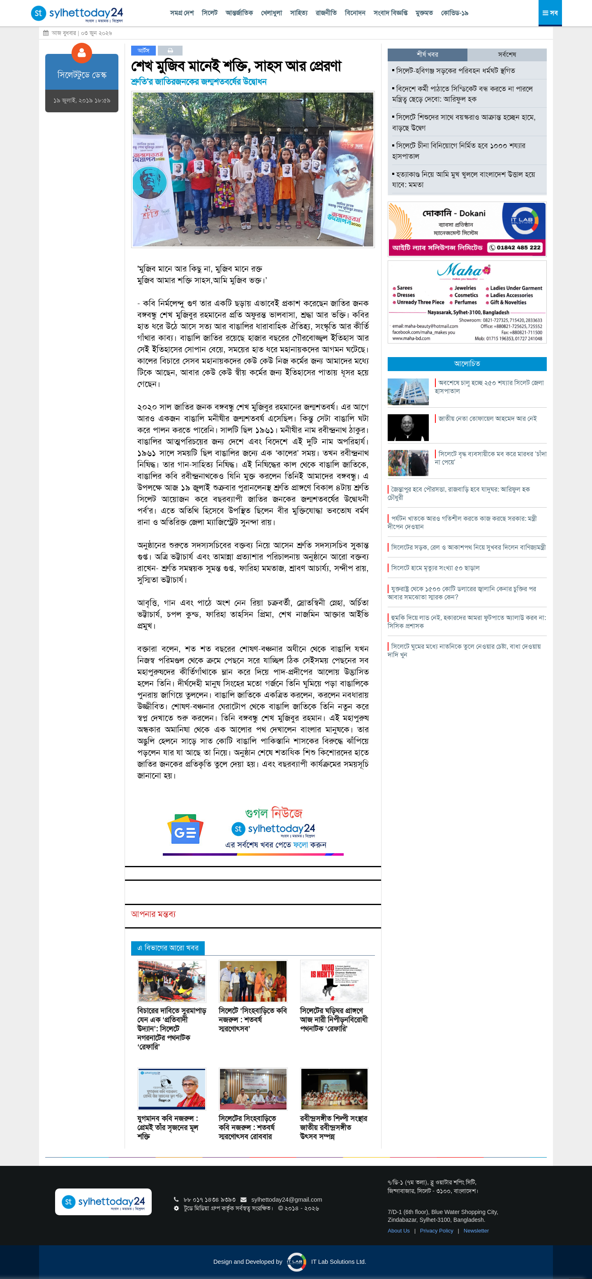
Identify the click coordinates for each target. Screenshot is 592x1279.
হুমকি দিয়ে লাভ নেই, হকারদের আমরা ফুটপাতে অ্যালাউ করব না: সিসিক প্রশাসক (467, 621)
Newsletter (476, 1231)
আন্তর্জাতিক (239, 13)
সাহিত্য (299, 13)
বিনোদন (355, 13)
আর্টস (144, 50)
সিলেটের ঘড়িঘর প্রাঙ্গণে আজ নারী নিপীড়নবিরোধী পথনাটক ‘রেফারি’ (334, 1020)
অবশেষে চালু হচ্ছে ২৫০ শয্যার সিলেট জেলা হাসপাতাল (489, 386)
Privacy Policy (437, 1231)
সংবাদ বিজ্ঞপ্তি (390, 13)
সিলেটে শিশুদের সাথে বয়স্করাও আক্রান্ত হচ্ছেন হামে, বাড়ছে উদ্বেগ (464, 122)
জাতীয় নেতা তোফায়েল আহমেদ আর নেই (488, 418)
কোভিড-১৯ (454, 13)
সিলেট (209, 13)
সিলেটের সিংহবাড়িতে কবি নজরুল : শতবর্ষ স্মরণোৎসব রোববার (247, 1128)
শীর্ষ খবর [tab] (427, 54)
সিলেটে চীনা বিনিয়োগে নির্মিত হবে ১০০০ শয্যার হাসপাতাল (458, 151)
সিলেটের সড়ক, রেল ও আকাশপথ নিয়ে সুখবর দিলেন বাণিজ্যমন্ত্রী (468, 547)
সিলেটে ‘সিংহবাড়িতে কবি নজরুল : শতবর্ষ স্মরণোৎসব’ (253, 1020)
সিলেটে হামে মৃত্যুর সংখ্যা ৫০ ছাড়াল (435, 568)
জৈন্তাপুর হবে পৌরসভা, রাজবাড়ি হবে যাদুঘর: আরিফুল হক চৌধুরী (459, 493)
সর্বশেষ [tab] (507, 54)
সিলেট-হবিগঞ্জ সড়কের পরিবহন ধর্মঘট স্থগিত (453, 71)
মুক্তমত (424, 13)
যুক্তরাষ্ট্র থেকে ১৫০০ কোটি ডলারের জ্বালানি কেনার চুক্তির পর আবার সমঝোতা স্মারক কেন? (462, 593)
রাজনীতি (326, 13)
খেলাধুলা (271, 13)
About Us (399, 1231)
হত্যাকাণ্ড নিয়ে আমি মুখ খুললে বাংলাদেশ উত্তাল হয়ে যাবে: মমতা (463, 179)
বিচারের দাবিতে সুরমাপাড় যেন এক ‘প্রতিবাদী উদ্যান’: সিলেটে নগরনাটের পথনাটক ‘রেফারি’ (171, 1029)
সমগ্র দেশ (182, 13)
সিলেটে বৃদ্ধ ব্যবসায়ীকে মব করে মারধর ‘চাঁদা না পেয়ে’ (491, 458)
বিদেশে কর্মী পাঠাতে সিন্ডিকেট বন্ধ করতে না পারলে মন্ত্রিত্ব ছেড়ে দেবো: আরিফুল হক (462, 94)
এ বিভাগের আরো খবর (168, 948)
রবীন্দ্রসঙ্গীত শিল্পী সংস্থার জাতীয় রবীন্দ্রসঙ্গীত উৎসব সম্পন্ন (333, 1128)
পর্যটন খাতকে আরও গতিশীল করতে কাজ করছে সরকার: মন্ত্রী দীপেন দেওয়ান (462, 522)
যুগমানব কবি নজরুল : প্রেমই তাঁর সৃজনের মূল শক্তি (167, 1128)
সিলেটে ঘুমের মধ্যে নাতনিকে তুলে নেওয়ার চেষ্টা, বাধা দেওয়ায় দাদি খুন (464, 650)
